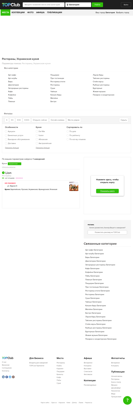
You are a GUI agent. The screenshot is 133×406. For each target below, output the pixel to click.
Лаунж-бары (98, 75)
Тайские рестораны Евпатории (98, 320)
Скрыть (124, 120)
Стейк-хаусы (98, 81)
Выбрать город (122, 12)
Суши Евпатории (92, 298)
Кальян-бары (55, 95)
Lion (6, 173)
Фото (30, 12)
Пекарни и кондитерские (103, 95)
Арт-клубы (12, 78)
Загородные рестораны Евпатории (100, 265)
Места (5, 12)
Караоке (60, 369)
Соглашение (7, 368)
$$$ (19, 120)
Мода (113, 394)
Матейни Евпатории (93, 309)
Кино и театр (116, 382)
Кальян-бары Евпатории (95, 305)
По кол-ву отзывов (77, 139)
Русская (24, 189)
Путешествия (116, 397)
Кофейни (12, 95)
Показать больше (12, 148)
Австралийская (44, 143)
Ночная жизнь (116, 376)
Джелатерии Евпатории (95, 261)
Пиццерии (54, 75)
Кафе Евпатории (92, 268)
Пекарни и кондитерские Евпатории (100, 339)
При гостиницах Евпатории (97, 287)
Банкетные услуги (14, 135)
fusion (40, 135)
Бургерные (97, 88)
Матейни (54, 98)
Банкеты (60, 374)
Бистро (53, 101)
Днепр (74, 403)
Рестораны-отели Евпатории (97, 291)
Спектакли (88, 371)
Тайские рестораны (101, 78)
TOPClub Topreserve (36, 366)
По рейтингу (74, 135)
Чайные (53, 91)
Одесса (54, 403)
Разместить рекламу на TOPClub (107, 232)
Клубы (59, 366)
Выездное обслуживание (17, 139)
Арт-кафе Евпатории (94, 250)
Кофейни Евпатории (94, 272)
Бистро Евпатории (93, 313)
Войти (126, 5)
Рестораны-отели (57, 81)
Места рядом (73, 120)
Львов (81, 403)
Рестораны (55, 85)
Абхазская (42, 139)
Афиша (40, 12)
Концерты (87, 366)
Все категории (11, 68)
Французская (43, 189)
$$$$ (26, 120)
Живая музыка (99, 91)
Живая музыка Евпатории (96, 335)
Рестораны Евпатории (94, 294)
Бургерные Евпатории (94, 331)
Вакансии (5, 365)
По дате (72, 131)
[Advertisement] (66, 35)
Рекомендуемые (90, 385)
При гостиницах (57, 78)
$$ (12, 120)
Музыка (114, 385)
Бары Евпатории (92, 257)
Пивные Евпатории (93, 279)
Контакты (5, 371)
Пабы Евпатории (92, 276)
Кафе (10, 91)
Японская (53, 189)
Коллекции (18, 12)
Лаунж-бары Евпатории (95, 317)
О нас (4, 362)
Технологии (115, 391)
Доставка (10, 143)
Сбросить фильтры (8, 167)
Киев (68, 403)
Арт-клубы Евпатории (94, 254)
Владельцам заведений (38, 363)
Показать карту (107, 191)
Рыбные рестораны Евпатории (98, 328)
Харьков (62, 403)
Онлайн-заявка (57, 120)
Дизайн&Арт (116, 388)
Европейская (15, 189)
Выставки (87, 369)
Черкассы (88, 403)
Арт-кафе (12, 75)
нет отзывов (9, 178)
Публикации (54, 12)
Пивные (11, 101)
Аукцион (10, 131)
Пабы (10, 98)
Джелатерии (13, 85)
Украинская (33, 189)
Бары (10, 81)
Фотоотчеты (118, 358)
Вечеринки (88, 363)
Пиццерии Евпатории (94, 283)
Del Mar (40, 131)
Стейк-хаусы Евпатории (95, 324)
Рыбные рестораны (101, 85)
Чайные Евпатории (93, 302)
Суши (52, 88)
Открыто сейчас (40, 120)
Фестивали (88, 374)
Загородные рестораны (18, 88)
